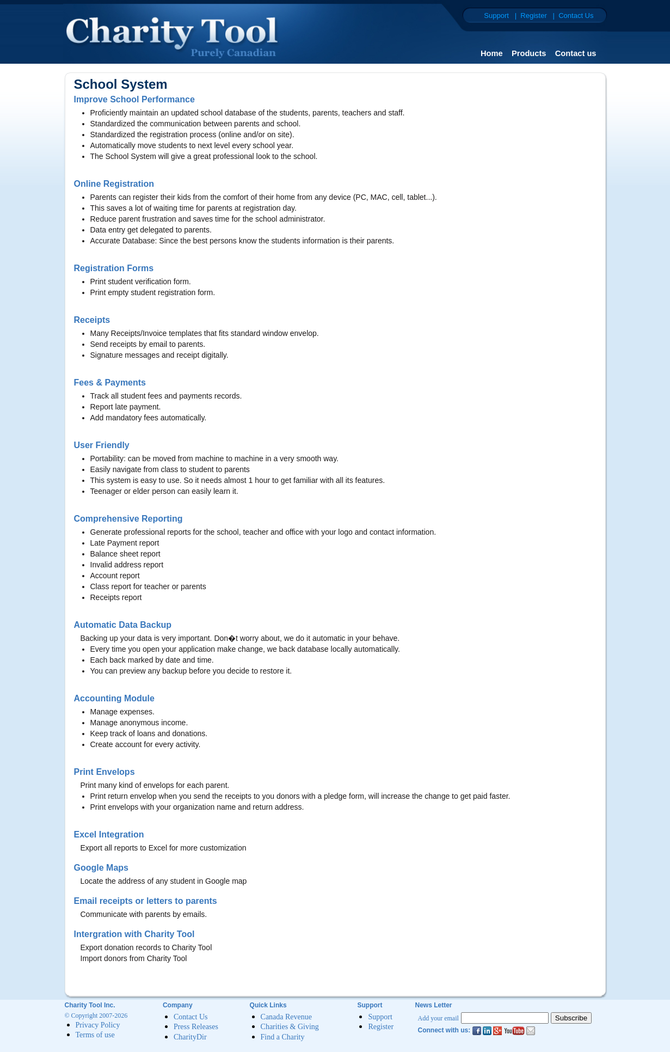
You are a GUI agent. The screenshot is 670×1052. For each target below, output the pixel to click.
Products (529, 53)
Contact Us (191, 1017)
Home (492, 53)
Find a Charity (283, 1037)
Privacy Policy (98, 1025)
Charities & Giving (290, 1027)
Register (381, 1027)
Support (380, 1017)
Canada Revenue (286, 1017)
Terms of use (95, 1035)
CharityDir (190, 1037)
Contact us (576, 53)
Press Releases (196, 1027)
